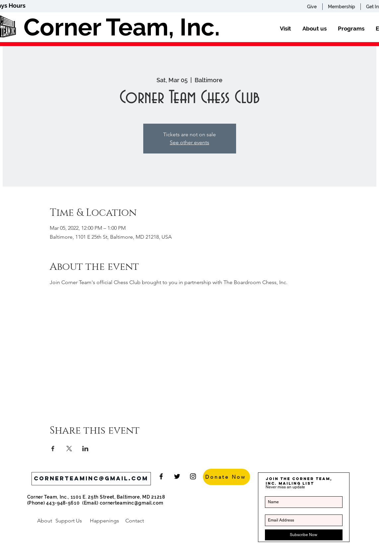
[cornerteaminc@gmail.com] (91, 478)
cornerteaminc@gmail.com (131, 503)
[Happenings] (104, 520)
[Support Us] (68, 520)
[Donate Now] (226, 477)
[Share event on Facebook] (53, 448)
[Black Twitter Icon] (177, 476)
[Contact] (135, 520)
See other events (189, 142)
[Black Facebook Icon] (161, 476)
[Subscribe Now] (304, 534)
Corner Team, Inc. (122, 27)
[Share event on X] (69, 448)
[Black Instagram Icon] (193, 476)
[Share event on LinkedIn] (85, 448)
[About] (45, 520)
